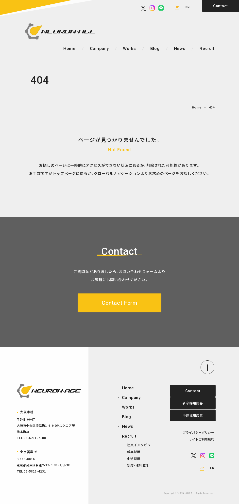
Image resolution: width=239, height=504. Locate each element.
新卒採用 (133, 452)
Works (129, 48)
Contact (220, 6)
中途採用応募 (192, 415)
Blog (155, 48)
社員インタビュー (140, 445)
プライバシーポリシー (198, 432)
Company (99, 48)
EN (188, 7)
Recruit (207, 48)
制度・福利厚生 (138, 465)
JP (177, 7)
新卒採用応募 (192, 403)
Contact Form (119, 303)
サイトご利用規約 (201, 439)
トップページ (64, 173)
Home (69, 48)
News (180, 48)
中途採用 (133, 459)
